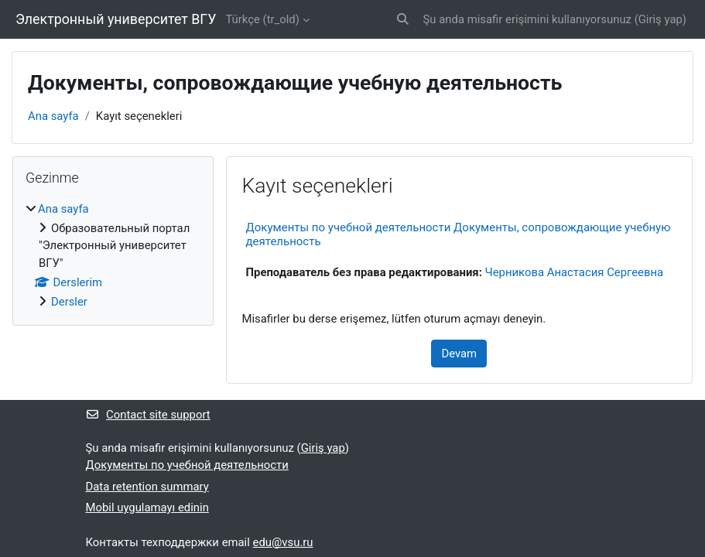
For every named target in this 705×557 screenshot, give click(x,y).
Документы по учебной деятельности (187, 465)
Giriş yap (660, 19)
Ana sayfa (53, 116)
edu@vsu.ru (283, 542)
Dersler (69, 302)
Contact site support (148, 415)
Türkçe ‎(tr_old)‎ (262, 19)
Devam (459, 354)
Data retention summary (147, 487)
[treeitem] (113, 255)
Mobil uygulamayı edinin (147, 507)
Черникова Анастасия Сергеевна (574, 272)
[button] (402, 19)
